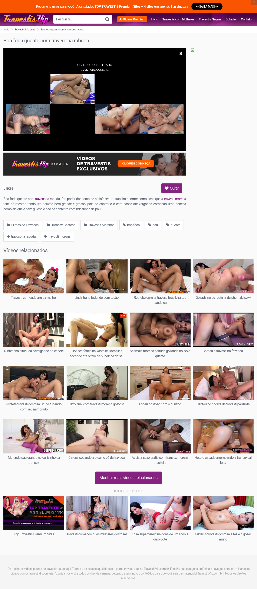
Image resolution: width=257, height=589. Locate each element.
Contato (246, 19)
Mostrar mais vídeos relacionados (128, 477)
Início (154, 19)
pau (153, 225)
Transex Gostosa (61, 225)
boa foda (131, 225)
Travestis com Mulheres (178, 19)
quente (173, 225)
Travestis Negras (210, 19)
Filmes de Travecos (23, 225)
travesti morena (175, 199)
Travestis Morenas (25, 29)
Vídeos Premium (134, 19)
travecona (42, 199)
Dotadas (231, 19)
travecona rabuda (21, 236)
